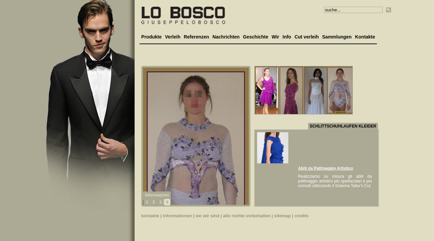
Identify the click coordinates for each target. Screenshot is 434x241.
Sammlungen (337, 36)
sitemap (282, 215)
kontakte (150, 215)
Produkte (151, 36)
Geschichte (255, 36)
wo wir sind (208, 215)
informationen (177, 215)
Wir (275, 36)
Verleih (173, 36)
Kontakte (365, 36)
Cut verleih (306, 36)
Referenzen (196, 36)
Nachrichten (226, 36)
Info (287, 36)
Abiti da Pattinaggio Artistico (325, 168)
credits (301, 215)
